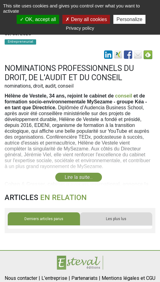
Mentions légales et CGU (128, 278)
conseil (123, 95)
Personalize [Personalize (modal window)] (129, 19)
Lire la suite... (79, 177)
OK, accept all (38, 19)
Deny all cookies (86, 19)
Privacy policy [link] (80, 28)
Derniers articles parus (43, 219)
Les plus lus (116, 219)
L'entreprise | (55, 278)
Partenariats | (85, 278)
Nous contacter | (22, 278)
